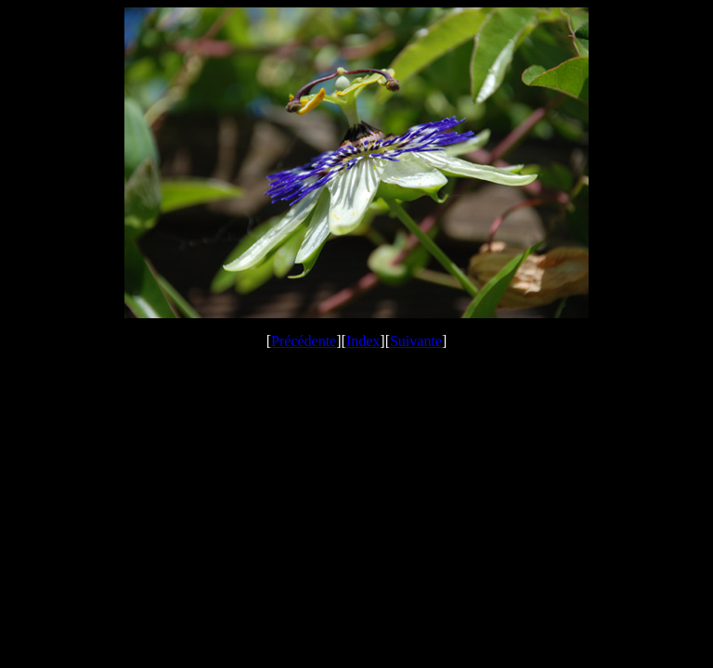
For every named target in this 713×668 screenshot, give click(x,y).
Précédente (303, 341)
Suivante (416, 341)
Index (363, 341)
